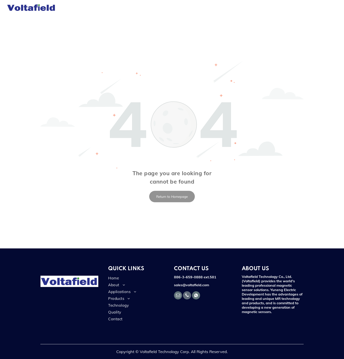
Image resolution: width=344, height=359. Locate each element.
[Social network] (196, 296)
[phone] (187, 296)
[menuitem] (73, 7)
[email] (178, 296)
